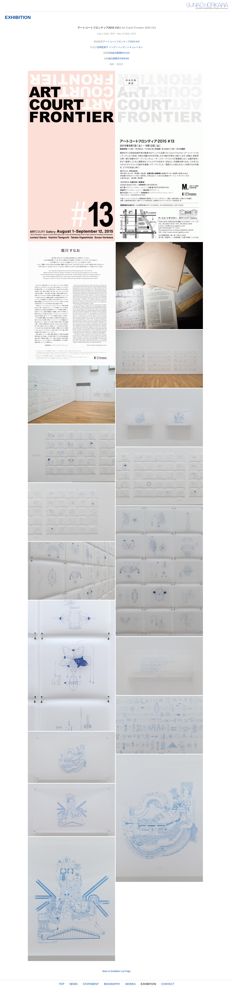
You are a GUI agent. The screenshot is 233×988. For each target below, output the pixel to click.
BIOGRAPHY (112, 984)
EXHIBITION (148, 984)
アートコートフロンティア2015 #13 (121, 41)
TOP (61, 984)
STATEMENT (91, 984)
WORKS (130, 984)
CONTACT (167, 984)
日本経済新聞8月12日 (119, 53)
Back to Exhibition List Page (116, 971)
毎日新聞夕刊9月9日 (118, 58)
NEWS (74, 984)
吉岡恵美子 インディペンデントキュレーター (120, 47)
